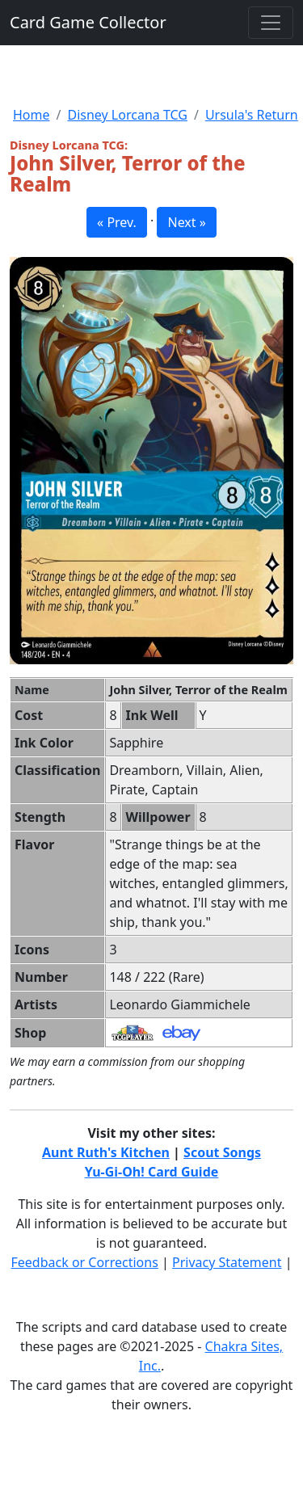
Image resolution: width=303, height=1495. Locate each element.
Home (31, 115)
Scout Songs (222, 1152)
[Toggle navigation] (270, 22)
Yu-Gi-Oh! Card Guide (152, 1172)
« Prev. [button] (117, 222)
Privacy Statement (227, 1262)
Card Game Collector (88, 22)
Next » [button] (186, 222)
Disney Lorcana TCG (127, 115)
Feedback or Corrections (84, 1262)
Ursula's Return (251, 115)
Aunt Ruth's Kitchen (106, 1152)
